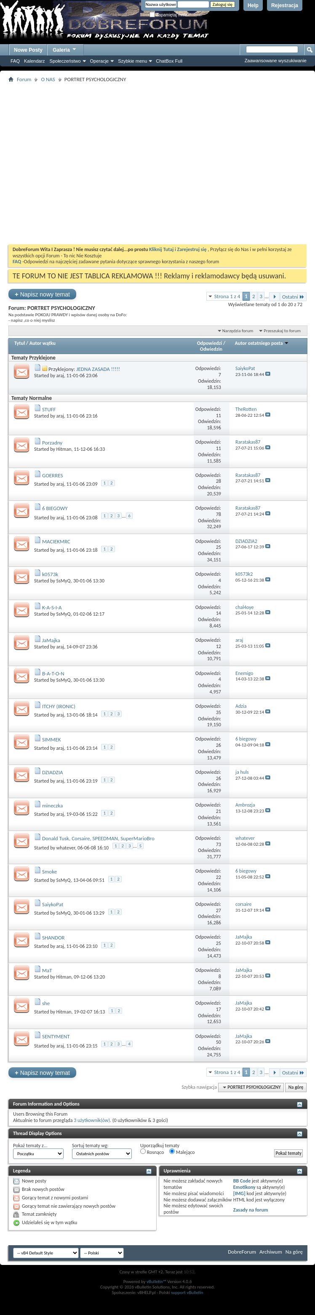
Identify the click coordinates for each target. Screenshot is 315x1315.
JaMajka (51, 640)
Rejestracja (284, 5)
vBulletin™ (156, 1281)
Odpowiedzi (209, 343)
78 (218, 514)
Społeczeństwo (65, 61)
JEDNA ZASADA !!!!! (98, 369)
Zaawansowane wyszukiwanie (276, 60)
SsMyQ (63, 581)
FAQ (15, 61)
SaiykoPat (52, 904)
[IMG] (239, 1193)
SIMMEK (51, 739)
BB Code (242, 1181)
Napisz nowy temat (42, 294)
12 (218, 646)
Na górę (296, 1087)
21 (218, 811)
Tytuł (19, 343)
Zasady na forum (250, 1210)
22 (218, 877)
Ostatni (293, 297)
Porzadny (52, 442)
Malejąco (182, 1151)
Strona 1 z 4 (227, 296)
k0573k (50, 574)
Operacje (99, 61)
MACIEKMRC (56, 541)
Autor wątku (42, 343)
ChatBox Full (169, 61)
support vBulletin (187, 1292)
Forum (24, 79)
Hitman (64, 449)
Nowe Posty (28, 50)
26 (218, 745)
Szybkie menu (132, 61)
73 (218, 844)
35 (218, 712)
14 (218, 613)
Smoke (49, 871)
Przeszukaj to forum (282, 330)
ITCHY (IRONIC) (58, 706)
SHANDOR (53, 937)
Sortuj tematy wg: (90, 1145)
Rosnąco (152, 1151)
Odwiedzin (211, 349)
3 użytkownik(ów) (92, 1120)
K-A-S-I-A (52, 607)
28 (218, 481)
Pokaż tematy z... (30, 1145)
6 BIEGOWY (55, 508)
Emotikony (244, 1187)
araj (60, 375)
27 (218, 910)
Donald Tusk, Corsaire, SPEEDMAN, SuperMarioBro (98, 838)
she (46, 1003)
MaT (47, 970)
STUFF (49, 409)
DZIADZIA (52, 772)
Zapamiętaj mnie (168, 15)
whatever (65, 848)
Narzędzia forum (238, 330)
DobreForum (242, 1252)
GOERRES (52, 475)
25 (218, 547)
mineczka (52, 805)
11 (218, 415)
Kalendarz (34, 61)
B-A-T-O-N (53, 673)
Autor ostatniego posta (262, 343)
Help (253, 5)
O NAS (48, 79)
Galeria (65, 49)
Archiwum (270, 1252)
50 (218, 1042)
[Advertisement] (100, 163)
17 (218, 1009)
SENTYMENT (56, 1036)
